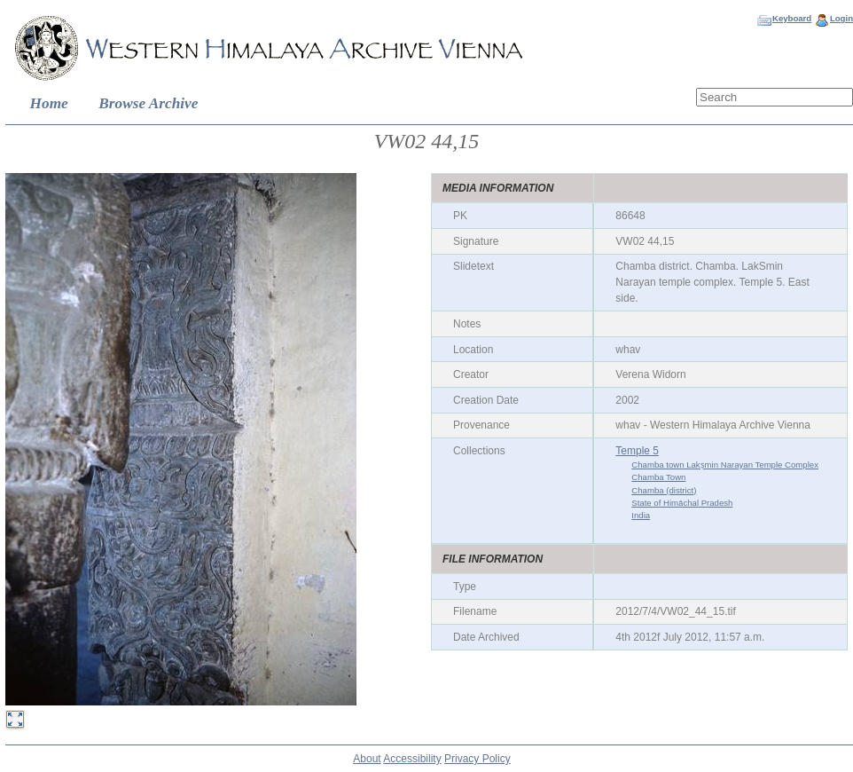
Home (49, 103)
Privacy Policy (477, 758)
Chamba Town (658, 477)
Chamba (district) (663, 490)
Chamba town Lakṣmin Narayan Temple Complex (724, 464)
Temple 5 (637, 451)
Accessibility (412, 758)
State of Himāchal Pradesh (681, 503)
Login (841, 18)
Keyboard (791, 18)
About (366, 758)
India (640, 515)
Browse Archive (148, 103)
